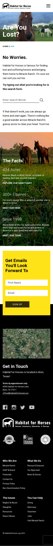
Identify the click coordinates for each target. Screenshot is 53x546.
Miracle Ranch (9, 465)
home (6, 115)
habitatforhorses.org (12, 533)
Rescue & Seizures (35, 465)
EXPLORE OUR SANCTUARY (17, 183)
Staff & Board (9, 470)
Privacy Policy (9, 484)
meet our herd (11, 208)
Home (5, 46)
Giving (30, 503)
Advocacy (31, 507)
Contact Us (7, 479)
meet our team (12, 235)
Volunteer (31, 511)
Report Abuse (9, 516)
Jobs (29, 516)
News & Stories (34, 474)
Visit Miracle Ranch (35, 520)
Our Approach (33, 470)
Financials (7, 474)
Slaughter (7, 507)
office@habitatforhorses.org (15, 393)
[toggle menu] (48, 5)
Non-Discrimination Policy (14, 488)
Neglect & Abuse (10, 503)
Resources (7, 511)
